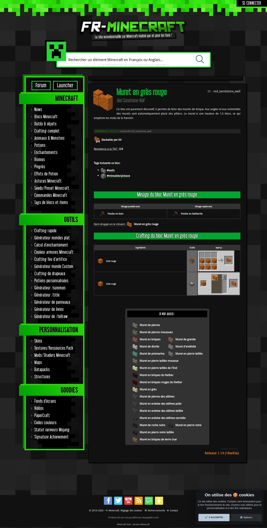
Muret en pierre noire (188, 425)
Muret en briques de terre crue (158, 439)
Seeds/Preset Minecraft (51, 188)
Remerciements (156, 510)
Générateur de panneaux (52, 302)
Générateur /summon (50, 288)
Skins (38, 341)
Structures (42, 376)
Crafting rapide (45, 230)
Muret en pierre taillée (189, 353)
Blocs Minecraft (46, 116)
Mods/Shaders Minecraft (52, 355)
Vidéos (39, 408)
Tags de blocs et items (51, 202)
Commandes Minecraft (50, 195)
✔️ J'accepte (214, 517)
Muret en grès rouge (146, 224)
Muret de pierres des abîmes (157, 396)
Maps (38, 362)
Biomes (39, 159)
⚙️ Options (246, 517)
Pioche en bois (115, 213)
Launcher (65, 85)
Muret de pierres (150, 325)
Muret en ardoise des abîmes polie (161, 403)
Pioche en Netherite (192, 213)
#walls (111, 170)
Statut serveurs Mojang (52, 429)
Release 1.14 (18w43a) (222, 453)
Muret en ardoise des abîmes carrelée (163, 418)
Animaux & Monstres (49, 138)
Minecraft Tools (124, 524)
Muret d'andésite (185, 346)
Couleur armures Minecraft (54, 252)
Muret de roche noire (152, 425)
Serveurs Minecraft (141, 524)
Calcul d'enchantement (51, 245)
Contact (174, 510)
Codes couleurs (45, 422)
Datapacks (42, 369)
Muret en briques (150, 339)
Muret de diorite (149, 346)
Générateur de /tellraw (51, 316)
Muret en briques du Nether (156, 375)
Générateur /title (47, 295)
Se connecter (251, 3)
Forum (41, 85)
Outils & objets (45, 123)
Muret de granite (185, 339)
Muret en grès (148, 389)
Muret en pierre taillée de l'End (158, 368)
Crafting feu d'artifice (50, 259)
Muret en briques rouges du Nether (161, 382)
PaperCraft (42, 415)
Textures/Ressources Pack (53, 348)
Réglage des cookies (131, 510)
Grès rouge (111, 261)
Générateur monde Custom (53, 266)
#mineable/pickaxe (118, 176)
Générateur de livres (49, 309)
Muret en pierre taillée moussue (159, 361)
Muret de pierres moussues (156, 332)
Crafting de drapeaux (50, 273)
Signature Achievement (51, 437)
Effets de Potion (46, 174)
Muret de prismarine (152, 353)
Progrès (39, 166)
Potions (39, 145)
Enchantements (46, 152)
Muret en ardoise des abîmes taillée (161, 411)
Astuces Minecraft (48, 181)
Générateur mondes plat (52, 237)
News (38, 109)
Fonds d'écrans (45, 401)
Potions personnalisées (51, 280)
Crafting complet (47, 131)
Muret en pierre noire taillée (157, 432)
